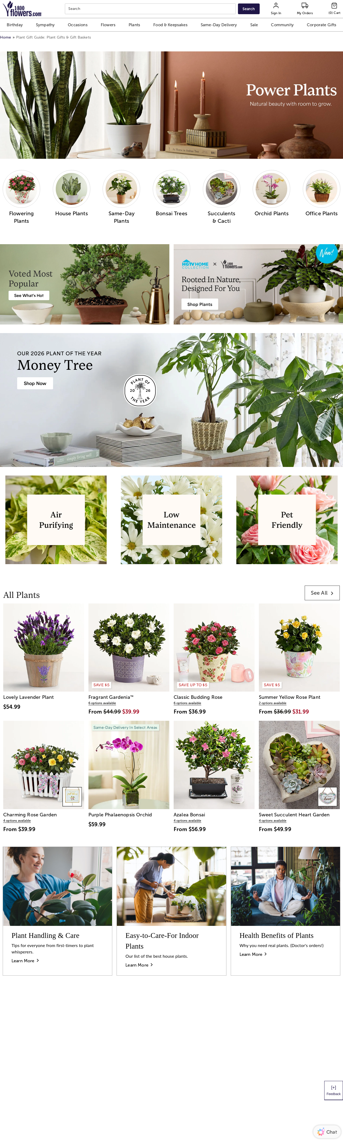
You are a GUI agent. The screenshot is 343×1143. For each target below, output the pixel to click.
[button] (14, 24)
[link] (322, 593)
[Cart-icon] (334, 8)
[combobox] (151, 9)
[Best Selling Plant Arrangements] (29, 295)
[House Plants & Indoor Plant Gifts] (35, 383)
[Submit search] (248, 8)
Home (5, 37)
